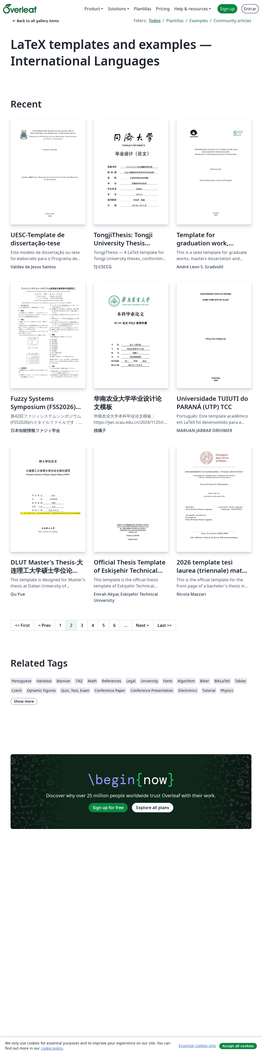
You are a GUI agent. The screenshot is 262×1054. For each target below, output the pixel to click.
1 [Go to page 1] (60, 625)
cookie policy (52, 1048)
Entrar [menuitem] (250, 9)
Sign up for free (108, 807)
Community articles (232, 20)
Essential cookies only (197, 1045)
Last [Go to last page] (165, 625)
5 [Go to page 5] (103, 625)
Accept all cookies (238, 1045)
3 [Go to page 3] (82, 625)
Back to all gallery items (35, 20)
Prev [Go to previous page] (44, 625)
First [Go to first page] (22, 625)
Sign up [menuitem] (227, 9)
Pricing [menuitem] (163, 9)
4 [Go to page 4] (93, 625)
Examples (198, 20)
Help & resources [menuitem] (191, 9)
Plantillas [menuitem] (142, 9)
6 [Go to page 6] (114, 625)
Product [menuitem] (92, 9)
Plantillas (175, 20)
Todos (155, 20)
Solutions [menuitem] (117, 9)
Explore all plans (152, 807)
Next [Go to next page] (142, 625)
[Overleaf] (20, 9)
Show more (24, 701)
